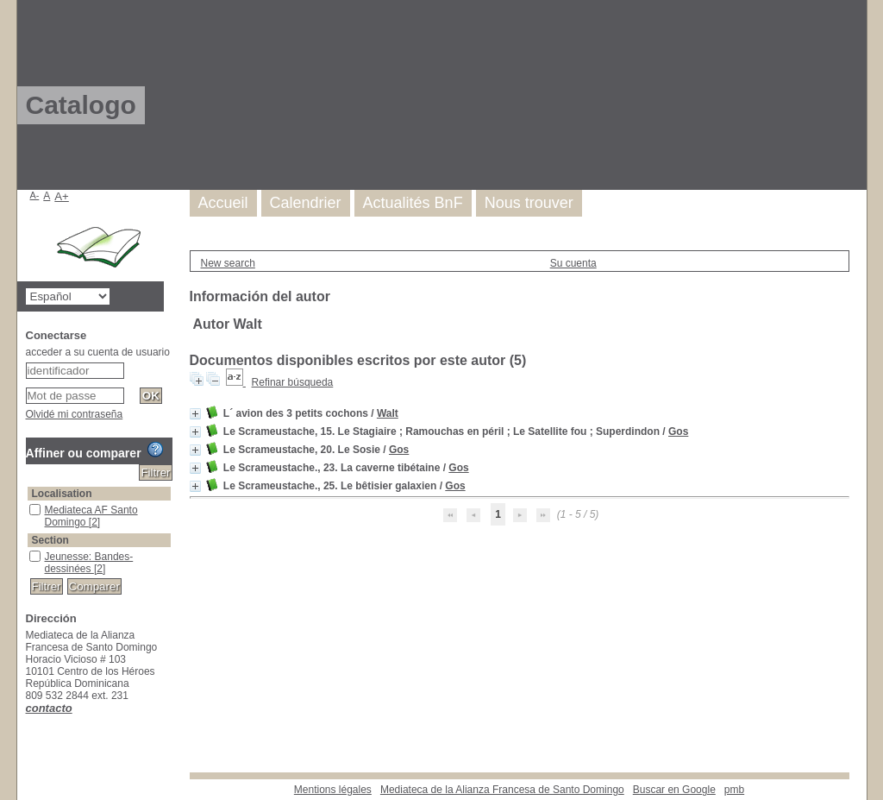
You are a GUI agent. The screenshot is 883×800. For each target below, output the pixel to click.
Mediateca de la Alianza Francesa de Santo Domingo (502, 790)
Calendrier (305, 202)
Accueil (223, 202)
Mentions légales (333, 790)
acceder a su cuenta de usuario (98, 352)
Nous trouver (529, 202)
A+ (61, 196)
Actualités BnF (413, 202)
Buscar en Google (674, 790)
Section (50, 540)
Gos (678, 431)
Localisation (62, 494)
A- (35, 195)
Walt (387, 413)
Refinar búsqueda (293, 382)
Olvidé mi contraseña (74, 414)
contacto (49, 708)
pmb (734, 790)
